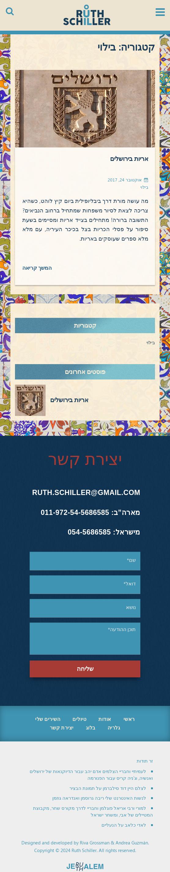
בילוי (144, 187)
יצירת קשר (62, 727)
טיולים (79, 719)
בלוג (90, 727)
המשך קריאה (37, 268)
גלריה (114, 727)
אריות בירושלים (129, 159)
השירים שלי (47, 719)
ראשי (129, 719)
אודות (104, 719)
